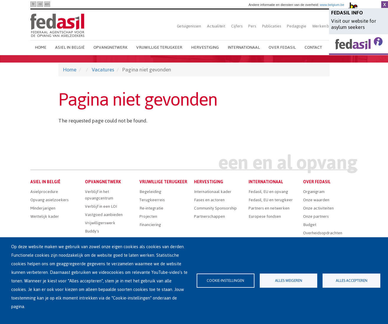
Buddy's (92, 231)
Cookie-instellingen (225, 280)
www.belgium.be (332, 4)
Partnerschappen (209, 216)
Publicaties (271, 26)
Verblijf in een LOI (101, 206)
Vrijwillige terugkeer (159, 47)
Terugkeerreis (152, 200)
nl (40, 4)
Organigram (314, 192)
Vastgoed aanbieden (104, 215)
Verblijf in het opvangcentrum (99, 195)
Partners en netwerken (269, 208)
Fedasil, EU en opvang (268, 192)
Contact (313, 47)
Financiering (150, 225)
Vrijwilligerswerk (100, 223)
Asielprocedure (44, 192)
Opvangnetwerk (110, 47)
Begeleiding (150, 192)
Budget (309, 225)
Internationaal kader (212, 192)
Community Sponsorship (215, 208)
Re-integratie (151, 208)
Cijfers (237, 26)
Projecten (148, 216)
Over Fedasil (282, 47)
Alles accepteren (351, 280)
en (47, 4)
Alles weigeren (288, 280)
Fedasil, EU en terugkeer (271, 200)
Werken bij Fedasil (328, 26)
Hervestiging (205, 47)
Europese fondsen (265, 216)
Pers (252, 26)
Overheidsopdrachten (322, 233)
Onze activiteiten (318, 208)
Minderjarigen (42, 208)
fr (33, 4)
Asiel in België (70, 47)
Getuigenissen (189, 26)
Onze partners (316, 216)
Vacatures (103, 70)
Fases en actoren (209, 200)
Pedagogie (296, 26)
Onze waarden (316, 200)
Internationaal (244, 47)
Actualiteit (216, 26)
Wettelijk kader (44, 216)
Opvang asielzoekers (49, 200)
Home (40, 47)
